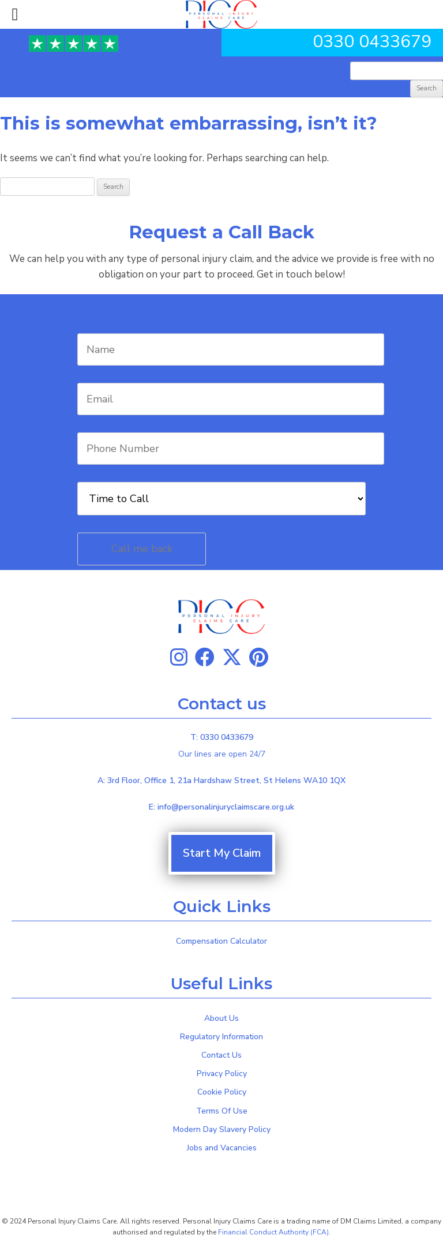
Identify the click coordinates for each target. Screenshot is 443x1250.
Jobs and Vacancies (222, 1147)
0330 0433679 (372, 42)
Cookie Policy (221, 1091)
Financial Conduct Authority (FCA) (273, 1232)
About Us (221, 1018)
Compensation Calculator (221, 941)
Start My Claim (222, 853)
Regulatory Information (221, 1036)
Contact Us (221, 1055)
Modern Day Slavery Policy (222, 1129)
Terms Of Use (221, 1110)
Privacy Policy (222, 1073)
